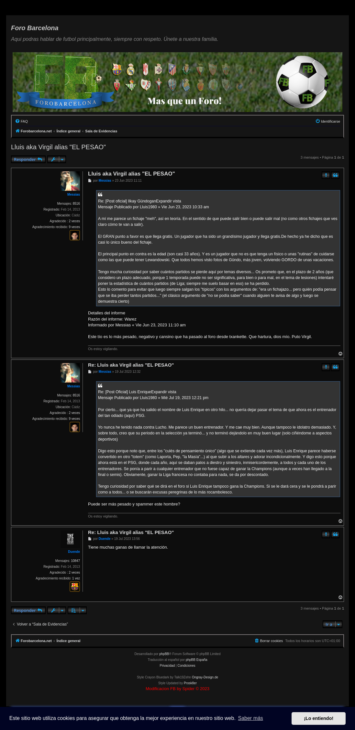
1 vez (76, 578)
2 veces (74, 221)
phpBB (164, 654)
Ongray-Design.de (205, 677)
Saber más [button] (250, 718)
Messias (73, 194)
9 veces (74, 227)
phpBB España (196, 660)
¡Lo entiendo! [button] (318, 718)
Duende (74, 552)
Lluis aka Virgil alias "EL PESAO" (58, 147)
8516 (76, 203)
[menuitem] (21, 121)
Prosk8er (190, 683)
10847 (75, 561)
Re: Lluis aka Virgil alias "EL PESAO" (131, 365)
